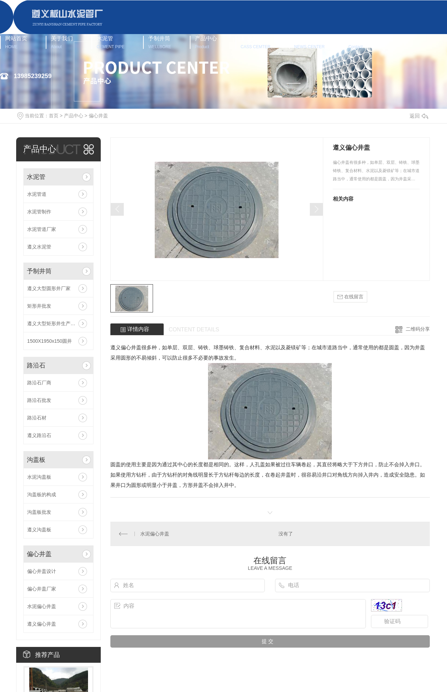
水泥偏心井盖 (41, 606)
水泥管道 (36, 194)
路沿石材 (36, 417)
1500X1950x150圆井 (49, 341)
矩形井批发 (39, 306)
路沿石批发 (39, 400)
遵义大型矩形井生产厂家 (53, 323)
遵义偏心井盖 (41, 624)
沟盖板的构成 (41, 494)
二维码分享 (418, 329)
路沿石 (36, 365)
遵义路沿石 (39, 435)
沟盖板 (36, 459)
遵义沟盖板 (39, 529)
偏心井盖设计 (41, 571)
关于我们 (62, 42)
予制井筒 (159, 42)
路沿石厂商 (39, 382)
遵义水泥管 (39, 246)
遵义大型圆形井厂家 (48, 288)
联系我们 (359, 42)
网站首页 (16, 42)
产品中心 (206, 42)
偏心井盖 (98, 115)
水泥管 (110, 42)
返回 (419, 116)
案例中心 (256, 42)
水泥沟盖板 (39, 477)
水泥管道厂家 (41, 229)
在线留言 (350, 297)
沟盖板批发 (39, 512)
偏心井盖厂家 (41, 589)
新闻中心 (309, 42)
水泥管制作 (39, 211)
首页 (53, 115)
